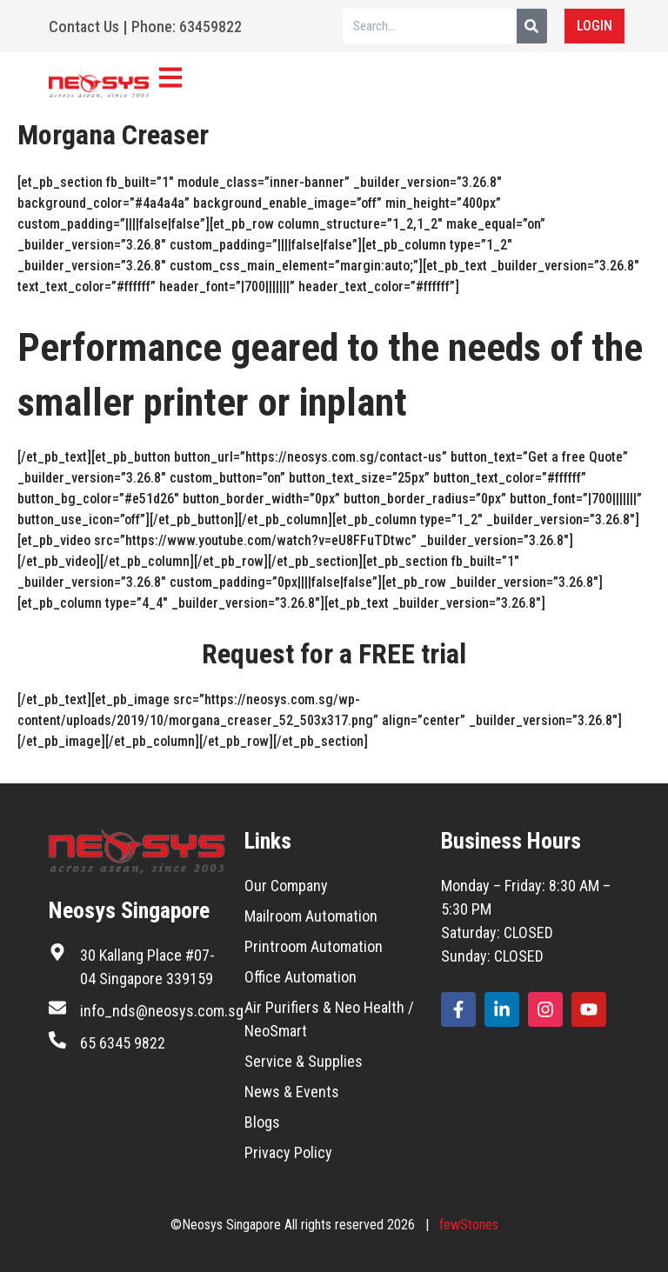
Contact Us (84, 26)
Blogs (262, 1122)
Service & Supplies (303, 1061)
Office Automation (300, 977)
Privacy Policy (288, 1152)
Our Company (286, 885)
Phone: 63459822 (186, 26)
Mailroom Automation (310, 916)
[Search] (532, 26)
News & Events (291, 1091)
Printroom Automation (313, 946)
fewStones (468, 1224)
